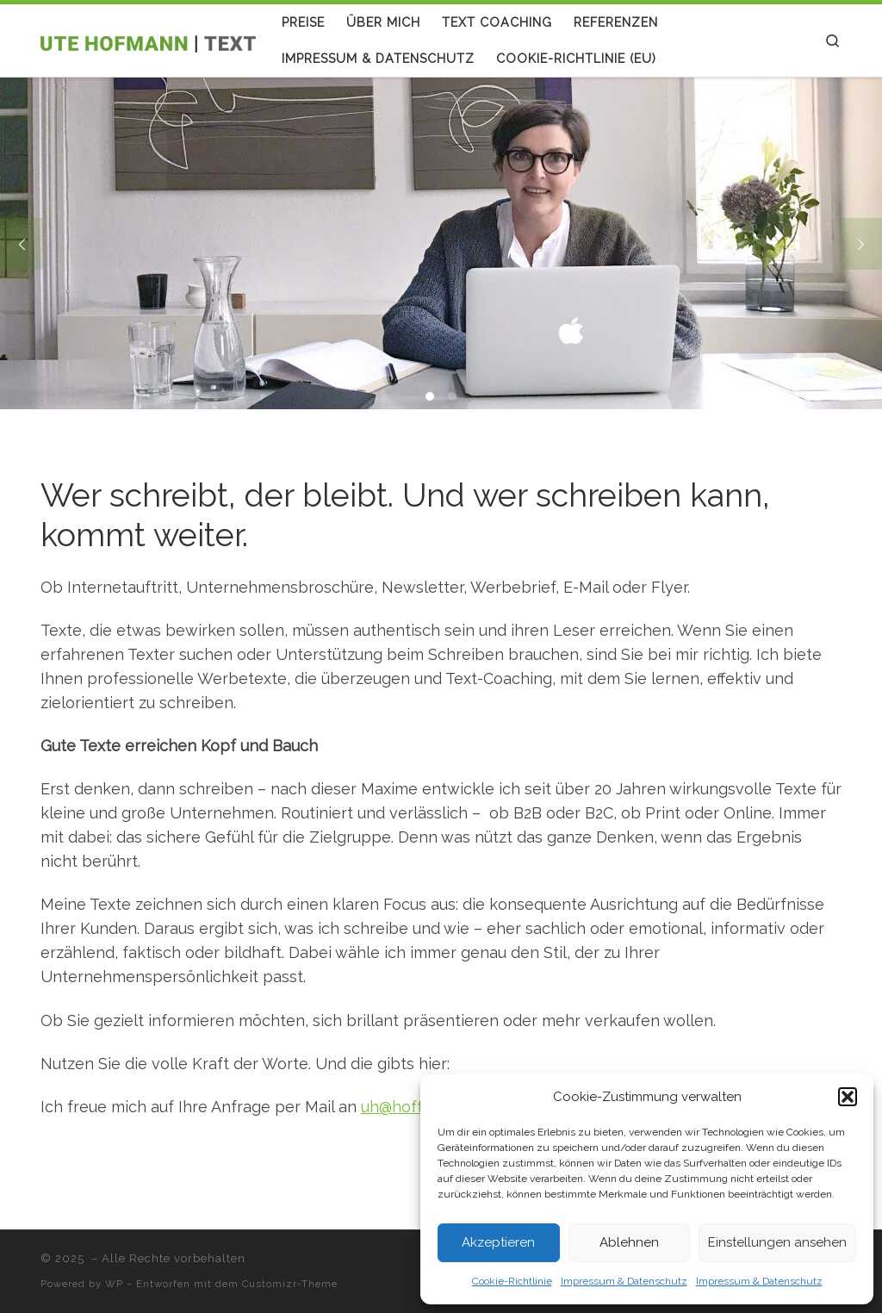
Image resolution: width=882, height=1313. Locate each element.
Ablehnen (629, 1242)
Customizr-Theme (290, 1284)
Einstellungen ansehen (777, 1242)
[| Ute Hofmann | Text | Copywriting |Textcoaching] (148, 40)
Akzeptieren (498, 1242)
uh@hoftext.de (414, 1107)
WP (114, 1284)
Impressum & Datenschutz (624, 1281)
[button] (847, 1096)
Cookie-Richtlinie (512, 1281)
